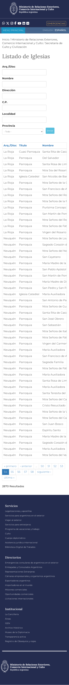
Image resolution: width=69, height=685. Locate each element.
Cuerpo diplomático (15, 538)
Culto (8, 533)
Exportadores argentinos (17, 580)
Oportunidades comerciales (19, 594)
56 (18, 471)
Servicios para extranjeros (18, 524)
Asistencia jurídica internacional (21, 542)
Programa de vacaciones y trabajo (22, 529)
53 (61, 466)
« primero (10, 466)
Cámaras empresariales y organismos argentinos (30, 576)
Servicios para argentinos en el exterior (25, 515)
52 (55, 466)
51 (49, 466)
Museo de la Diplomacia (17, 632)
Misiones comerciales (16, 589)
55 (12, 471)
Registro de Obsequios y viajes (20, 641)
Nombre (7, 78)
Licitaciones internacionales (19, 598)
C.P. (4, 102)
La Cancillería (12, 614)
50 (42, 466)
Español (60, 30)
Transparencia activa (15, 636)
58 (32, 471)
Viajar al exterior (13, 520)
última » (9, 477)
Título (23, 145)
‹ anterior (26, 466)
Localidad (8, 113)
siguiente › (44, 471)
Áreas (8, 618)
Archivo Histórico (14, 627)
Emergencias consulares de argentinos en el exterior (32, 562)
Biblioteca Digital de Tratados (20, 547)
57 (25, 471)
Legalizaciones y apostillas (18, 511)
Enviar (50, 130)
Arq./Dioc (8, 66)
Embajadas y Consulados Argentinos (23, 567)
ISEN (7, 623)
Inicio (5, 39)
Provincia (8, 125)
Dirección (8, 90)
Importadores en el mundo (18, 585)
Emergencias (56, 23)
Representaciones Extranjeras (20, 571)
